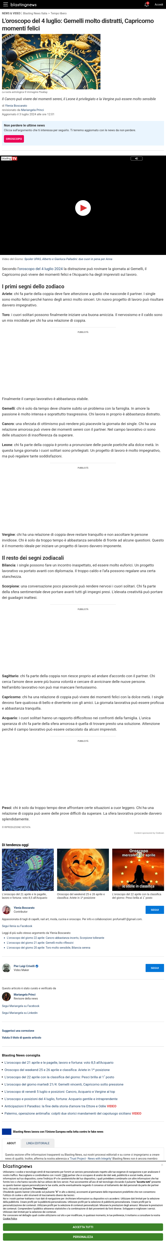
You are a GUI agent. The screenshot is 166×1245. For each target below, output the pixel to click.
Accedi (159, 4)
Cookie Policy (10, 1218)
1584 (64, 1175)
